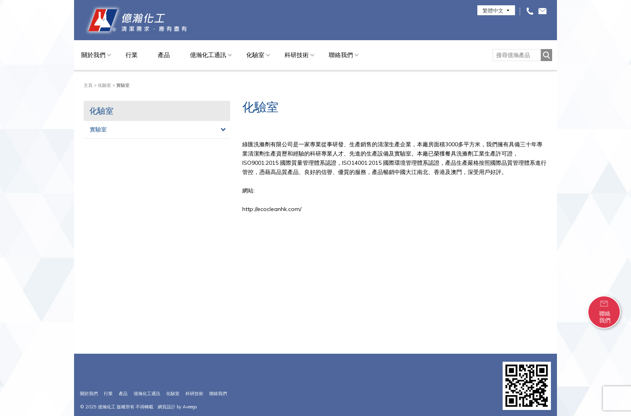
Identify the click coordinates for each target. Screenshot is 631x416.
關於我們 (93, 55)
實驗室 (98, 129)
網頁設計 (166, 407)
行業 (132, 55)
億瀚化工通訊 (208, 55)
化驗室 (255, 55)
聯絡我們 (341, 55)
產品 (164, 55)
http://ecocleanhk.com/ (271, 209)
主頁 (88, 85)
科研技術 (297, 55)
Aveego (190, 407)
